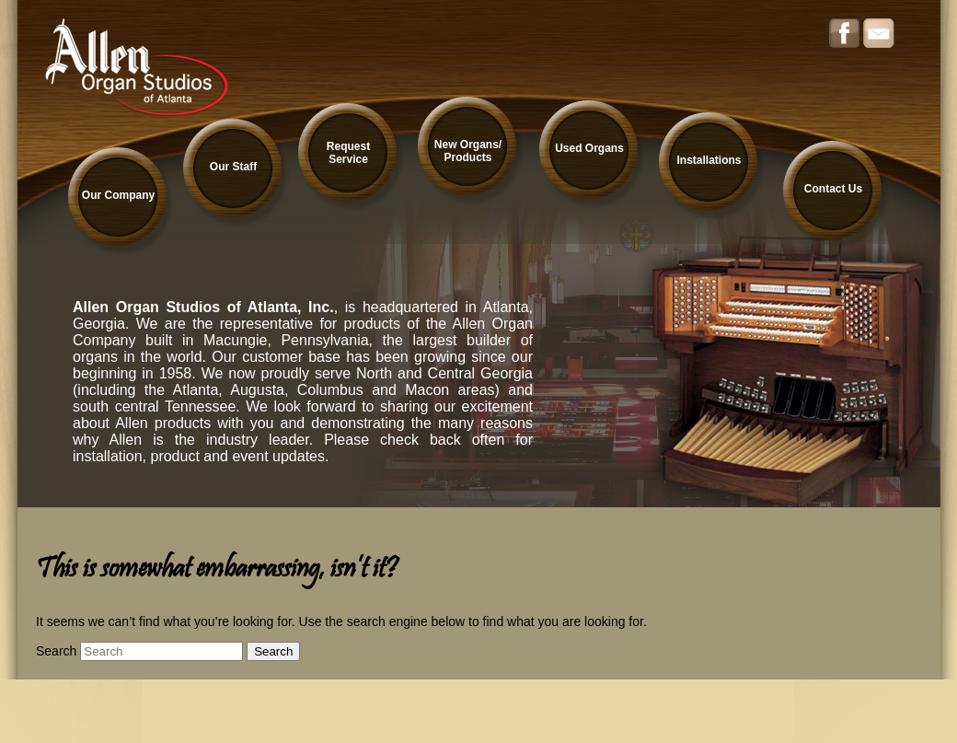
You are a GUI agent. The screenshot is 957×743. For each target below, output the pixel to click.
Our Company (118, 195)
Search (56, 651)
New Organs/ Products (468, 151)
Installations (708, 160)
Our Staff (233, 166)
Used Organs (589, 148)
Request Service (348, 153)
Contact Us (833, 188)
